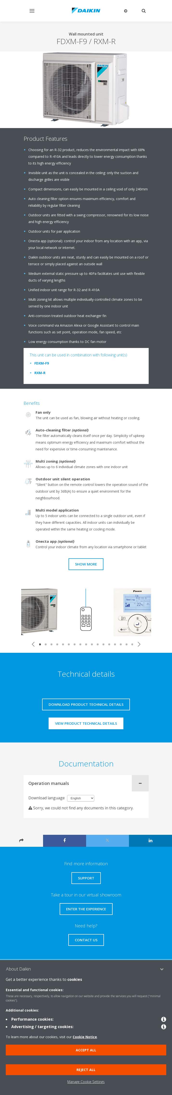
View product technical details (86, 723)
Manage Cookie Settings (86, 1081)
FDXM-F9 (41, 363)
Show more (86, 564)
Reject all (86, 1069)
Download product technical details (86, 704)
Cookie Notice (85, 1037)
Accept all (86, 1050)
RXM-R (39, 373)
